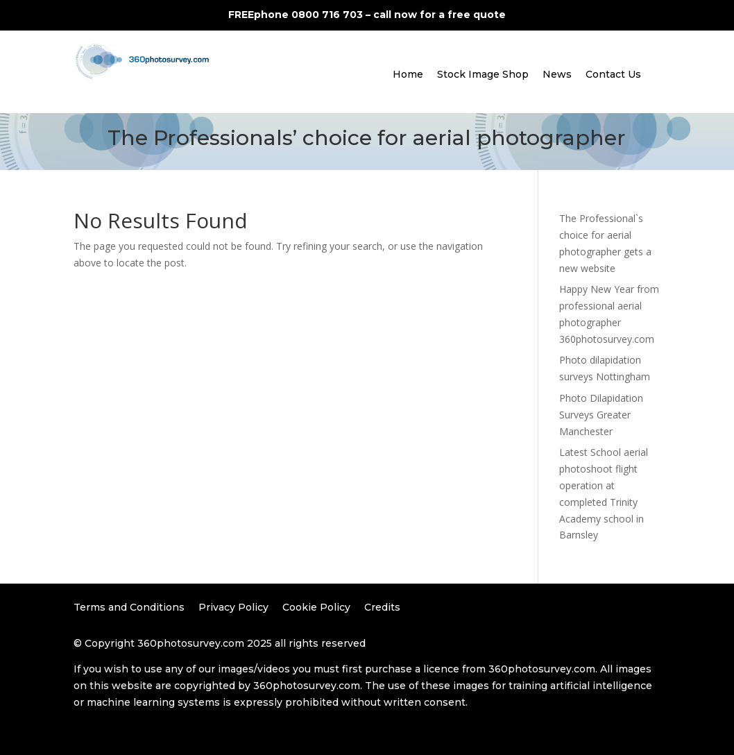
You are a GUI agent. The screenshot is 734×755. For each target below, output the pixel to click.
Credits (382, 607)
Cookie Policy (316, 607)
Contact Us (613, 74)
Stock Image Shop (483, 74)
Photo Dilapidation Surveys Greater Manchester (601, 414)
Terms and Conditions (129, 607)
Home (408, 74)
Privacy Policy (233, 607)
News (557, 74)
